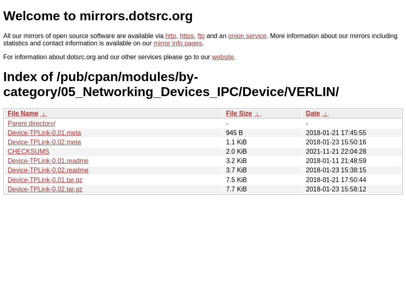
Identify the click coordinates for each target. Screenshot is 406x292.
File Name (23, 113)
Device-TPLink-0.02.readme (48, 170)
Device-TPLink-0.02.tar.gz (45, 189)
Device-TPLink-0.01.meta (44, 132)
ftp (201, 35)
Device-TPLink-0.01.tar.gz (45, 179)
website (223, 57)
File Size (239, 113)
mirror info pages (177, 43)
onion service (247, 35)
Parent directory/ (31, 123)
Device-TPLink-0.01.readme (48, 160)
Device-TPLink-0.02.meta (44, 142)
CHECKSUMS (28, 151)
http (170, 35)
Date (313, 113)
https (187, 35)
